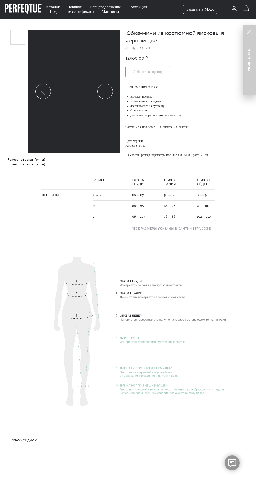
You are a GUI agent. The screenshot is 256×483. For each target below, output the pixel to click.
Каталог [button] (53, 7)
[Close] (249, 32)
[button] (234, 9)
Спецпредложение (105, 7)
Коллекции (137, 7)
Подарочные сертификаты (72, 12)
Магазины (110, 12)
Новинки (74, 7)
